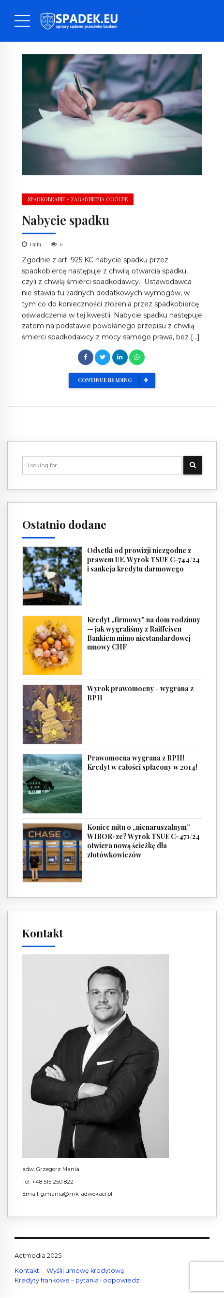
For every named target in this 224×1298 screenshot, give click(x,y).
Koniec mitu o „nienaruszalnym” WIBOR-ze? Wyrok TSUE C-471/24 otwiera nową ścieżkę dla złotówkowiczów (143, 841)
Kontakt (27, 1270)
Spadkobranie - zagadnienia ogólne (78, 199)
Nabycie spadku (65, 220)
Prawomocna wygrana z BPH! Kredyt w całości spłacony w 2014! (142, 763)
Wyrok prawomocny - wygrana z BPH (140, 693)
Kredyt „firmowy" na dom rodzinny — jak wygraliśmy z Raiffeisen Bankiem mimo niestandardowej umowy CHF (143, 634)
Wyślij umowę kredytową (85, 1270)
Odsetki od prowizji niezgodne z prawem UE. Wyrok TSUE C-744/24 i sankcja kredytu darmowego (143, 559)
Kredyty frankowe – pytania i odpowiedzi (78, 1280)
